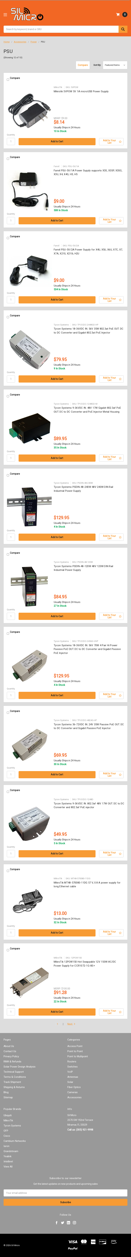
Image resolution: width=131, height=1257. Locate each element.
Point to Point (75, 1051)
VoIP (70, 1071)
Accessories (74, 1097)
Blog (6, 1092)
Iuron (6, 1146)
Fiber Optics (74, 1087)
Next (71, 1024)
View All (8, 1166)
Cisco (7, 1135)
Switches (72, 1066)
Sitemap (8, 1097)
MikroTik (8, 1120)
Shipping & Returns (14, 1087)
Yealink (7, 1156)
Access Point (74, 1046)
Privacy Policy (11, 1056)
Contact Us (10, 1051)
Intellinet (8, 1161)
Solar (70, 1082)
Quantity (11, 134)
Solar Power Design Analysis (19, 1066)
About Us (9, 1046)
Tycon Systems (12, 1125)
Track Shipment (12, 1082)
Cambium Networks (15, 1141)
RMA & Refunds (12, 1061)
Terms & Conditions (15, 1076)
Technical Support (14, 1071)
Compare (83, 65)
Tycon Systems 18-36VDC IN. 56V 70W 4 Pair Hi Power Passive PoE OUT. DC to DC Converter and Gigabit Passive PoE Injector (87, 649)
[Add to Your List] (111, 141)
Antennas (72, 1076)
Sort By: (97, 65)
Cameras (72, 1092)
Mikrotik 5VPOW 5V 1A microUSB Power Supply (81, 91)
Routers (71, 1061)
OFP (6, 1130)
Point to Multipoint (77, 1056)
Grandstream (11, 1151)
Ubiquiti (8, 1115)
